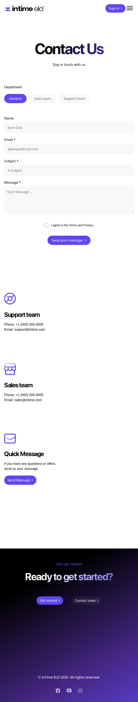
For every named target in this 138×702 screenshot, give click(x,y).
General (15, 98)
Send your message (69, 240)
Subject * (11, 161)
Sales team (42, 98)
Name (9, 118)
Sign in (115, 8)
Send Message (20, 480)
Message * (12, 182)
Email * (9, 139)
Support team (74, 98)
